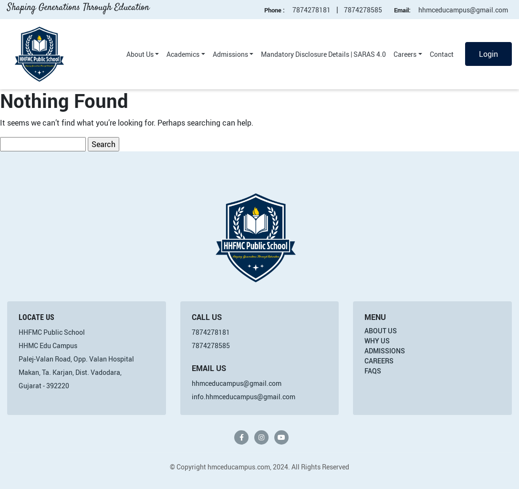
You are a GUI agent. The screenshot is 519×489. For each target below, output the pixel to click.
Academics (182, 54)
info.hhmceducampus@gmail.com (243, 396)
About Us (140, 54)
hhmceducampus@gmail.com (463, 9)
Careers (405, 54)
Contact (442, 54)
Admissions (230, 54)
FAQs (372, 370)
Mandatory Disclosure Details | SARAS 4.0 (323, 54)
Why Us (377, 340)
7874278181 (311, 9)
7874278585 (363, 9)
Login (488, 54)
